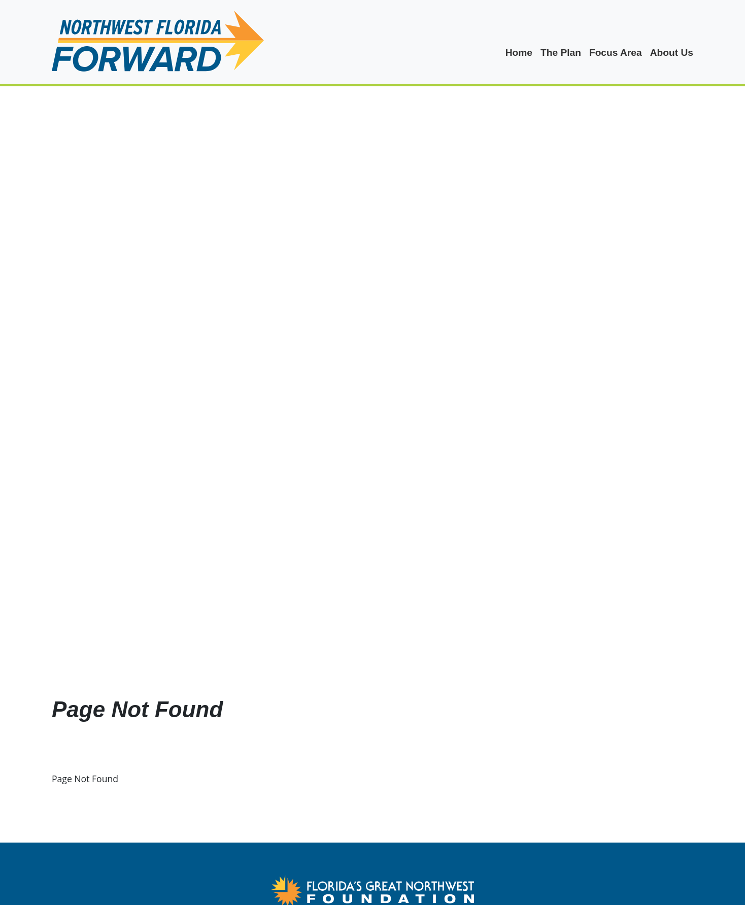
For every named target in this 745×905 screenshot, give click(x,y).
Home (518, 52)
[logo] (158, 42)
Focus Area (615, 52)
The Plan (560, 52)
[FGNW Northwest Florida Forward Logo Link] (372, 890)
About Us (671, 52)
